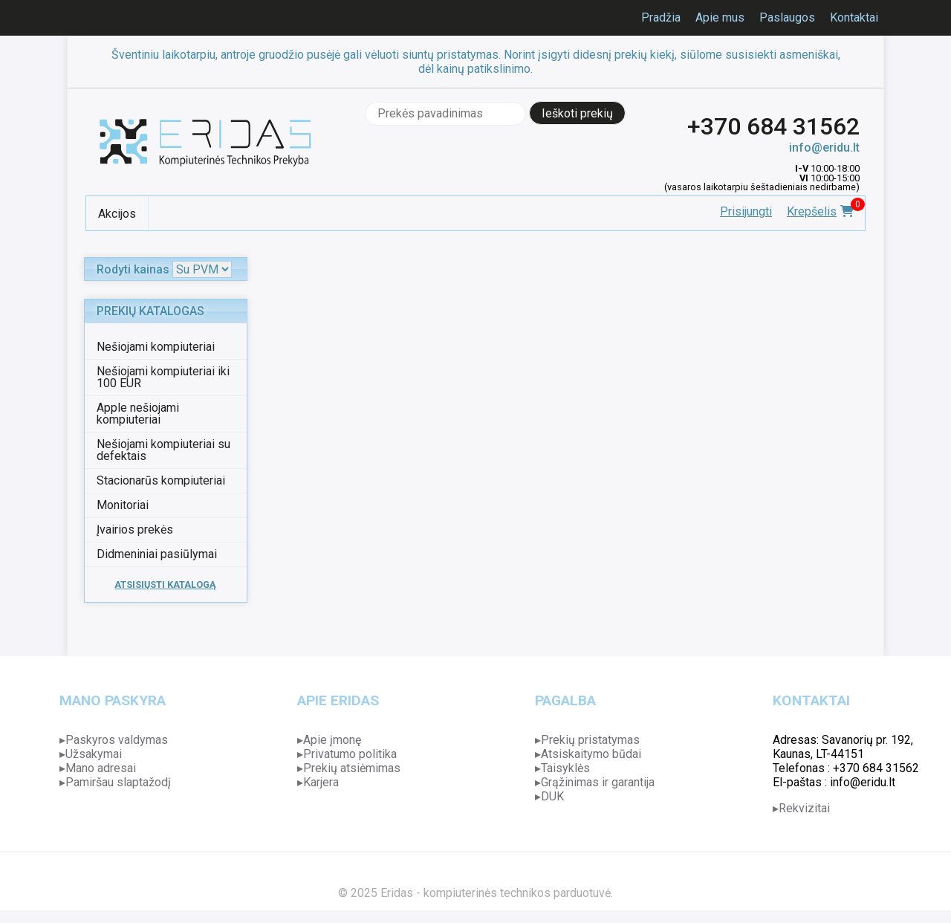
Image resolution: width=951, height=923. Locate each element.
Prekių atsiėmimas (351, 768)
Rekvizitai (804, 808)
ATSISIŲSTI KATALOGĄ (165, 584)
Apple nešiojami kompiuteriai (138, 414)
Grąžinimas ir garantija (598, 782)
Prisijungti (746, 211)
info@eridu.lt (824, 147)
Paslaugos (787, 17)
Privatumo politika (350, 754)
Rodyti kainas (133, 269)
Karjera (321, 782)
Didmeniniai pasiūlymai (157, 554)
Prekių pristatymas (590, 740)
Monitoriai (123, 505)
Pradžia (661, 17)
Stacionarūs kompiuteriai (161, 480)
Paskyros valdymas (116, 740)
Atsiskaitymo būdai (591, 754)
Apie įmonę (332, 740)
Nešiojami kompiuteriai (156, 347)
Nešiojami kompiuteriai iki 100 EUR (163, 377)
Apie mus (719, 17)
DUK (552, 796)
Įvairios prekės (135, 529)
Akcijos (117, 214)
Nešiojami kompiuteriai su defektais (163, 450)
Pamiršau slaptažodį (118, 782)
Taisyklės (565, 768)
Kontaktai (854, 17)
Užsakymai (93, 754)
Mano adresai (100, 768)
